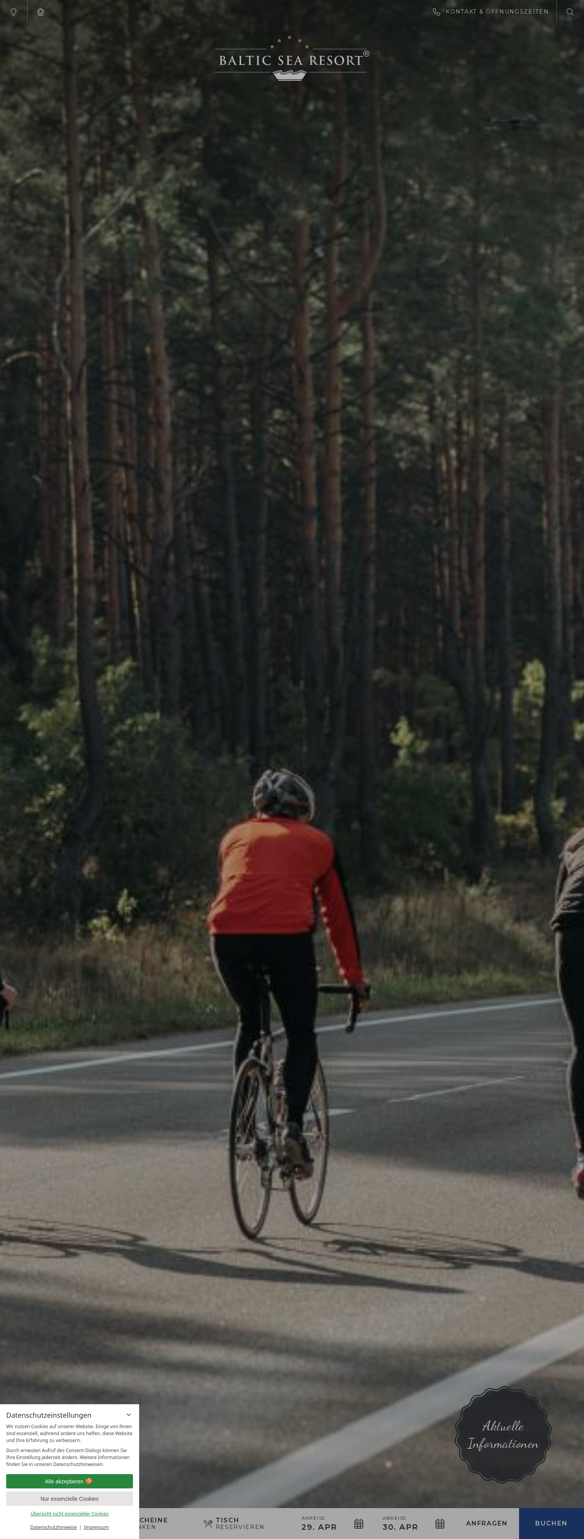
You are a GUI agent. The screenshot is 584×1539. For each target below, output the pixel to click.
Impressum (96, 1527)
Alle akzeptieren (69, 1481)
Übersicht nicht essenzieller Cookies (70, 1513)
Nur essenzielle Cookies (70, 1499)
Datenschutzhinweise (54, 1527)
